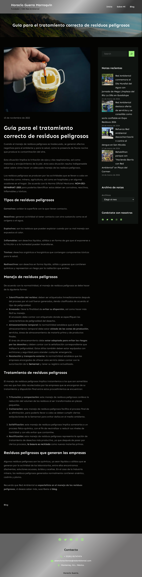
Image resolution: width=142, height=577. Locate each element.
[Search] (131, 54)
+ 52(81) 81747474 (73, 556)
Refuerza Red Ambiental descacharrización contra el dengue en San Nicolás (118, 137)
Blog (6, 505)
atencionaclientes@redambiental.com (73, 560)
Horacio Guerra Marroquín (31, 5)
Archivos (106, 195)
